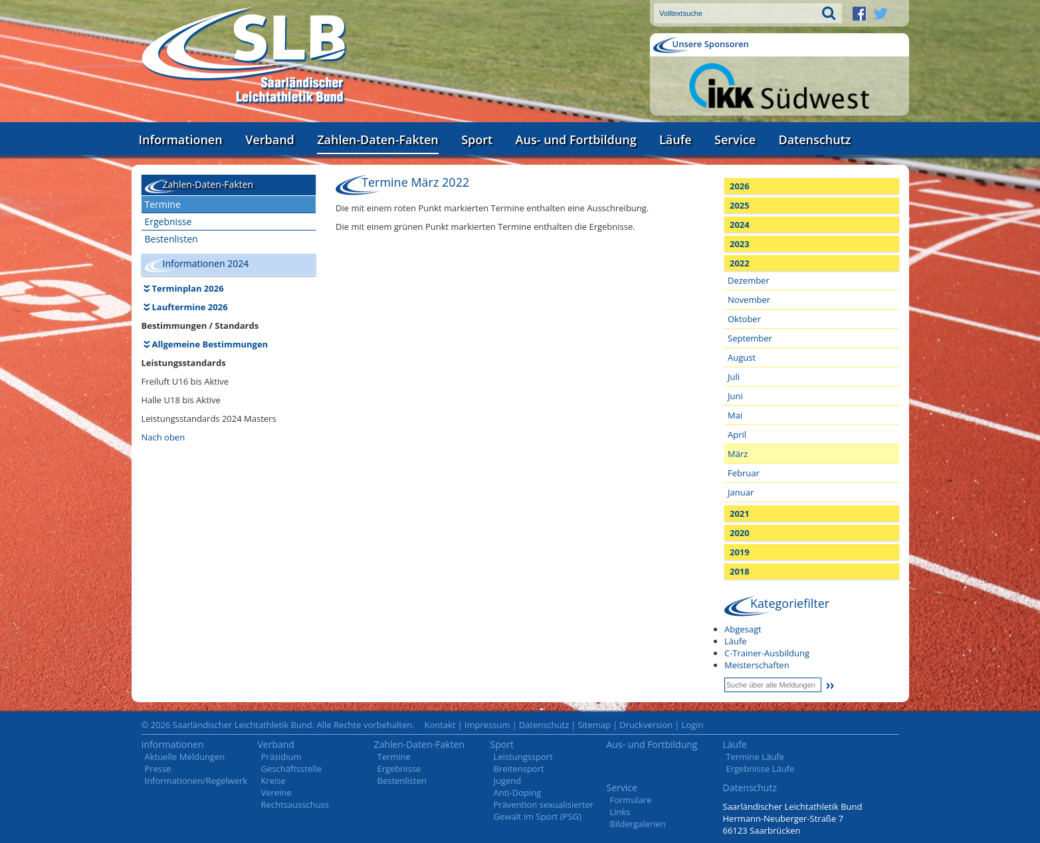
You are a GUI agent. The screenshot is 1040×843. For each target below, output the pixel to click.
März (738, 454)
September (750, 338)
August (742, 357)
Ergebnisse (168, 221)
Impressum (487, 725)
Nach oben (163, 437)
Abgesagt (743, 629)
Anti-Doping (518, 792)
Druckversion (646, 725)
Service (735, 139)
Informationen (181, 139)
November (749, 300)
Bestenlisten (171, 239)
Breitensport (519, 769)
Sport (476, 139)
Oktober (744, 319)
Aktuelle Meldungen (185, 757)
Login (692, 725)
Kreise (273, 781)
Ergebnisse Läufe (760, 769)
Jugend (508, 781)
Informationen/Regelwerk (196, 781)
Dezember (749, 280)
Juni (735, 396)
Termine (163, 204)
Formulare (631, 800)
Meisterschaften (756, 665)
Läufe (675, 139)
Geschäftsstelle (291, 769)
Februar (744, 473)
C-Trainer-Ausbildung (766, 653)
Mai (735, 415)
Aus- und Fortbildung (576, 139)
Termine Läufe (755, 757)
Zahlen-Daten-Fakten (377, 139)
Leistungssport (523, 757)
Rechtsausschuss (295, 804)
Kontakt (440, 725)
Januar (741, 492)
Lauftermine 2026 (190, 307)
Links (620, 812)
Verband (269, 139)
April (737, 434)
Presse (158, 769)
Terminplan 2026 (188, 288)
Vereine (276, 792)
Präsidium (281, 757)
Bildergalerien (638, 824)
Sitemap (594, 725)
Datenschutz (814, 139)
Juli (734, 377)
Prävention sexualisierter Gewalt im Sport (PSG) (544, 810)
